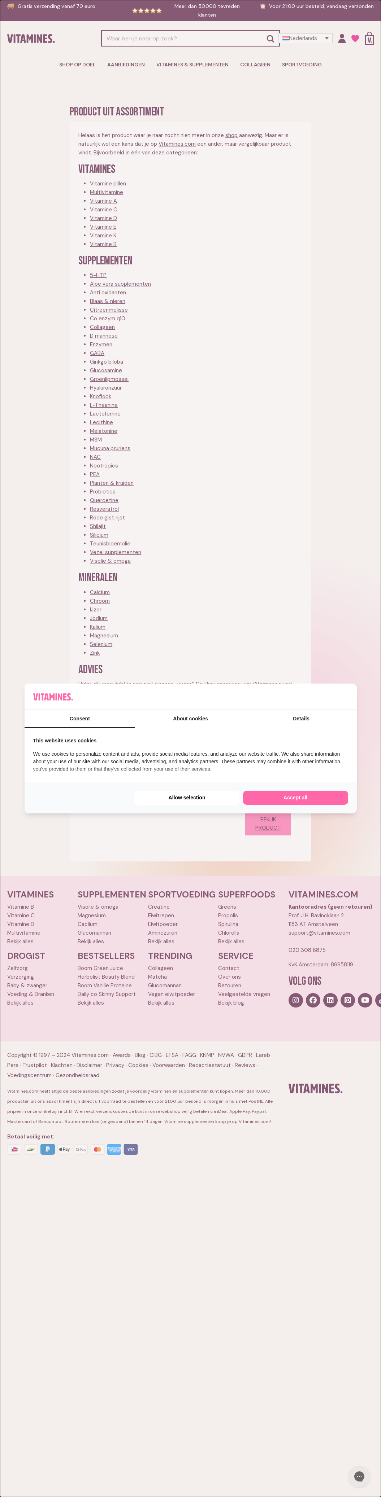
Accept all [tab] (295, 797)
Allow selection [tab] (187, 797)
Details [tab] (301, 718)
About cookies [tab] (190, 718)
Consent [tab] (80, 718)
